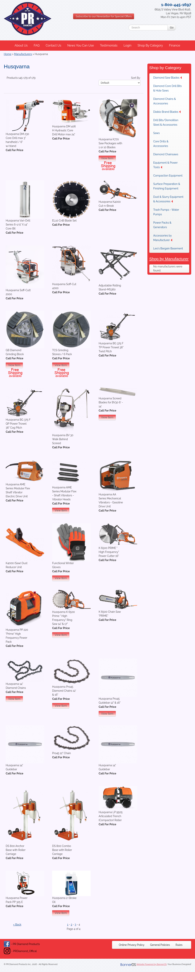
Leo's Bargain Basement (168, 248)
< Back (17, 924)
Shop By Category (150, 45)
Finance (174, 45)
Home (7, 54)
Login (127, 45)
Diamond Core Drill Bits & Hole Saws (167, 88)
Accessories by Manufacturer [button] (162, 238)
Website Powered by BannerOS (151, 964)
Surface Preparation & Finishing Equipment (166, 186)
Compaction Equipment (167, 175)
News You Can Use (80, 45)
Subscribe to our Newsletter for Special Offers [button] (104, 16)
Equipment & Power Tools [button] (165, 165)
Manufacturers (23, 54)
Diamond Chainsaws (165, 154)
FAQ (37, 45)
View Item (107, 158)
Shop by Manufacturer (169, 259)
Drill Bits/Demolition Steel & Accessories (165, 122)
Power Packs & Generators (162, 225)
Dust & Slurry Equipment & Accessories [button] (168, 199)
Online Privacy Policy (131, 944)
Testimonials (108, 45)
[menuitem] (21, 45)
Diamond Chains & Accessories (164, 101)
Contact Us (53, 45)
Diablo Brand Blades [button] (167, 111)
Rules (179, 944)
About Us (21, 45)
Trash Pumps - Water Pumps (166, 212)
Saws (156, 133)
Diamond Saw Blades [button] (167, 77)
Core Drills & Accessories (161, 143)
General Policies (160, 944)
